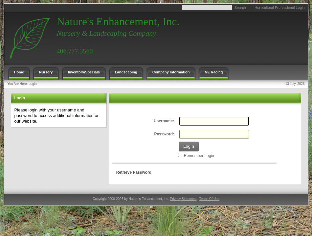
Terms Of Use (209, 199)
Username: (164, 121)
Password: (164, 134)
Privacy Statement (183, 199)
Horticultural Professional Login (279, 8)
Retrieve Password (133, 172)
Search (240, 8)
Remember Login (199, 155)
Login (32, 84)
